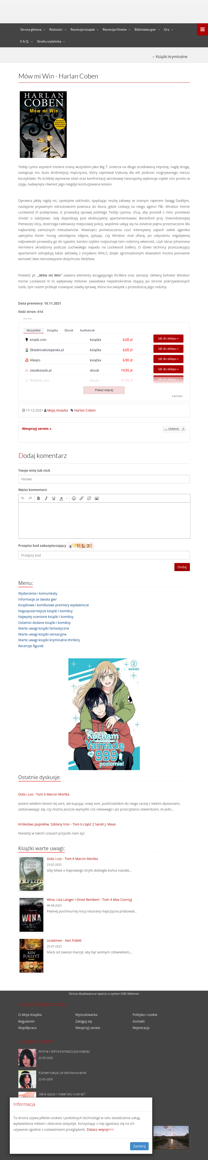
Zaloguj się (162, 4)
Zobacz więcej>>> (100, 1129)
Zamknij (139, 1146)
